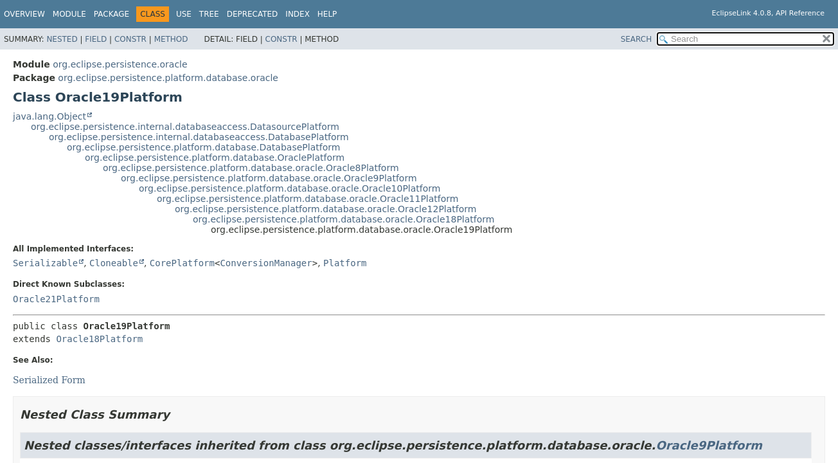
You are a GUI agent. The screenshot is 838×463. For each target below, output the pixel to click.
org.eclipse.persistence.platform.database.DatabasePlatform (203, 147)
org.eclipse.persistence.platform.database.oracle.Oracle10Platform (289, 188)
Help (327, 14)
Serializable (45, 263)
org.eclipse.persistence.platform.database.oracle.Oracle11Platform (307, 199)
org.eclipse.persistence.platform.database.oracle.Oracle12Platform (325, 209)
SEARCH (636, 39)
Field (96, 39)
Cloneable (113, 263)
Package (111, 14)
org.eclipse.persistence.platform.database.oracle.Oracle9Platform (269, 178)
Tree (209, 14)
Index (297, 14)
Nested (61, 39)
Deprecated (252, 14)
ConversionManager (266, 263)
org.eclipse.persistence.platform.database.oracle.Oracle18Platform (343, 219)
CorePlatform (182, 263)
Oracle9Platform (708, 445)
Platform (344, 263)
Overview (24, 14)
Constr (130, 39)
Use (184, 14)
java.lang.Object (49, 116)
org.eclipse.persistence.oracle (120, 64)
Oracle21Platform (56, 299)
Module (69, 14)
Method (171, 39)
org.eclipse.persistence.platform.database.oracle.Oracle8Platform (251, 168)
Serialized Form (49, 380)
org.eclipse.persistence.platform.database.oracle (168, 78)
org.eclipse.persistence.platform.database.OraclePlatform (214, 157)
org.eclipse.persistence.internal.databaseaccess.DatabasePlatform (199, 137)
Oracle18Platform (99, 339)
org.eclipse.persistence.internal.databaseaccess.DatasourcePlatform (185, 127)
